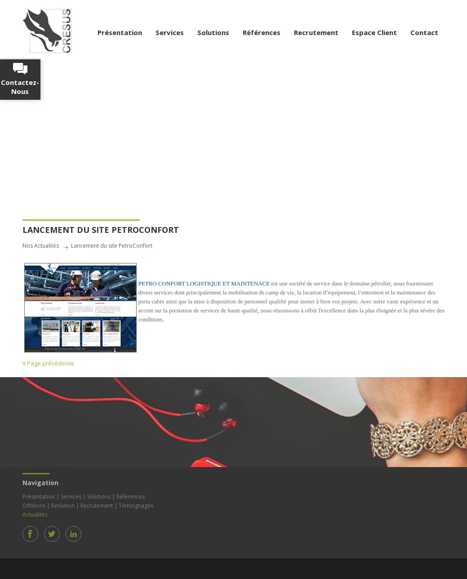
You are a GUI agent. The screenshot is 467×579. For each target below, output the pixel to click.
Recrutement (316, 32)
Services (170, 32)
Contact (424, 32)
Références (261, 32)
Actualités (34, 513)
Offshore (33, 504)
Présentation (120, 32)
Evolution (63, 504)
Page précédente (48, 363)
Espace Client (374, 32)
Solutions (213, 32)
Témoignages (136, 504)
